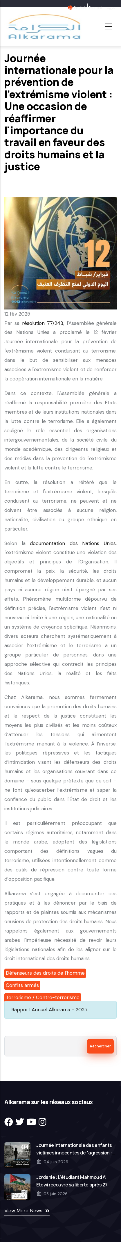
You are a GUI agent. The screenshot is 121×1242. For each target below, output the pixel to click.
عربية (111, 7)
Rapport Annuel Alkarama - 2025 (49, 1009)
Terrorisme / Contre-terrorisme (43, 997)
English (80, 7)
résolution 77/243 (42, 323)
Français (96, 7)
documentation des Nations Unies (73, 543)
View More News (23, 1210)
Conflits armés (22, 985)
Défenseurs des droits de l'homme (45, 973)
